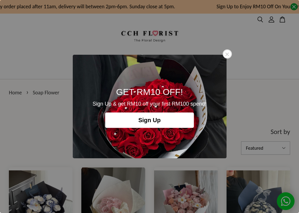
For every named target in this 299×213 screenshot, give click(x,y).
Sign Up (149, 120)
